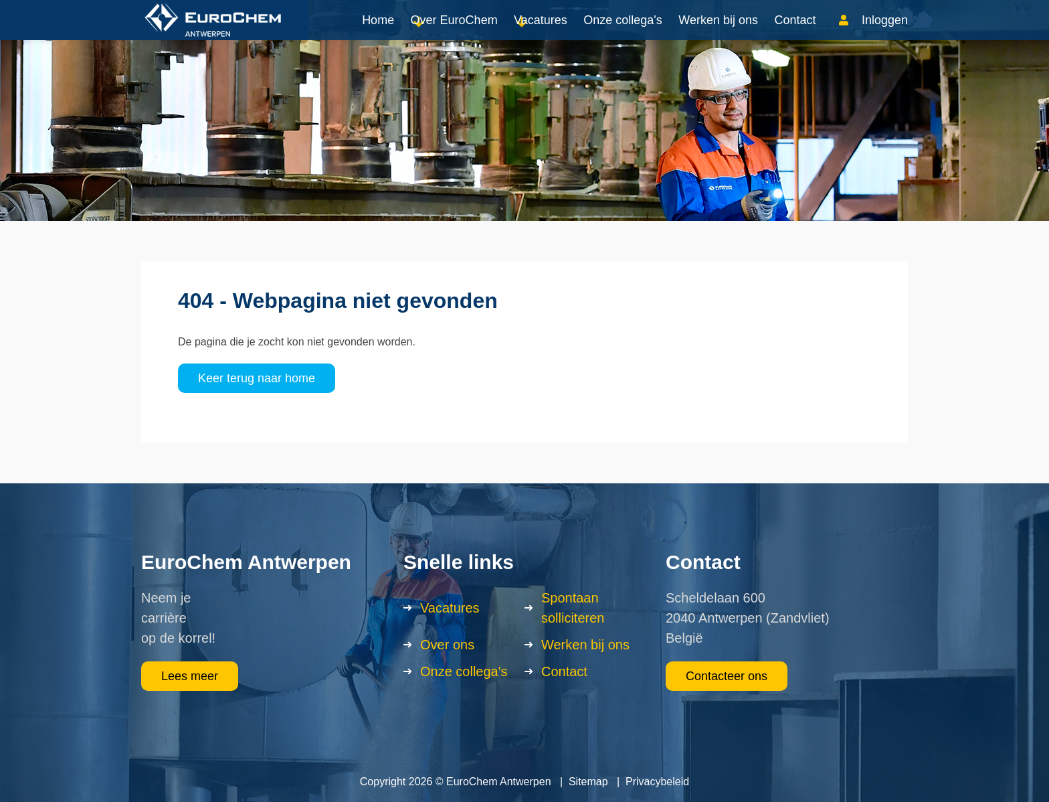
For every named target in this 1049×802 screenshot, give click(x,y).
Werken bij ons (718, 33)
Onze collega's (622, 33)
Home (378, 33)
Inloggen (885, 33)
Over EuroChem (454, 33)
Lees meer (189, 676)
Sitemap (588, 781)
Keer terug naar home (256, 378)
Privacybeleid (657, 781)
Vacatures (540, 33)
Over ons (447, 644)
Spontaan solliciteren (572, 607)
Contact (795, 33)
